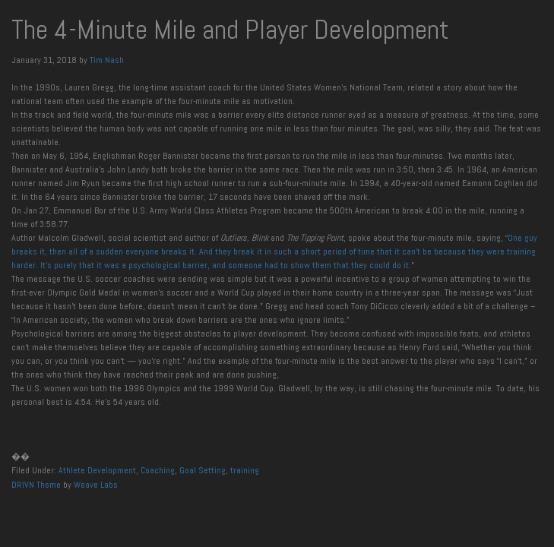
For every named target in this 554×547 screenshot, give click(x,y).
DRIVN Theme (36, 485)
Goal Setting (202, 470)
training (244, 470)
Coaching (158, 470)
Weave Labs (96, 485)
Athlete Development (97, 470)
